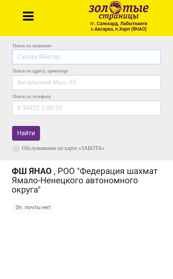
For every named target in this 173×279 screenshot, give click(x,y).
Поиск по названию (32, 45)
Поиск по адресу (40, 71)
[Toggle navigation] (28, 16)
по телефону (32, 96)
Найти (26, 133)
